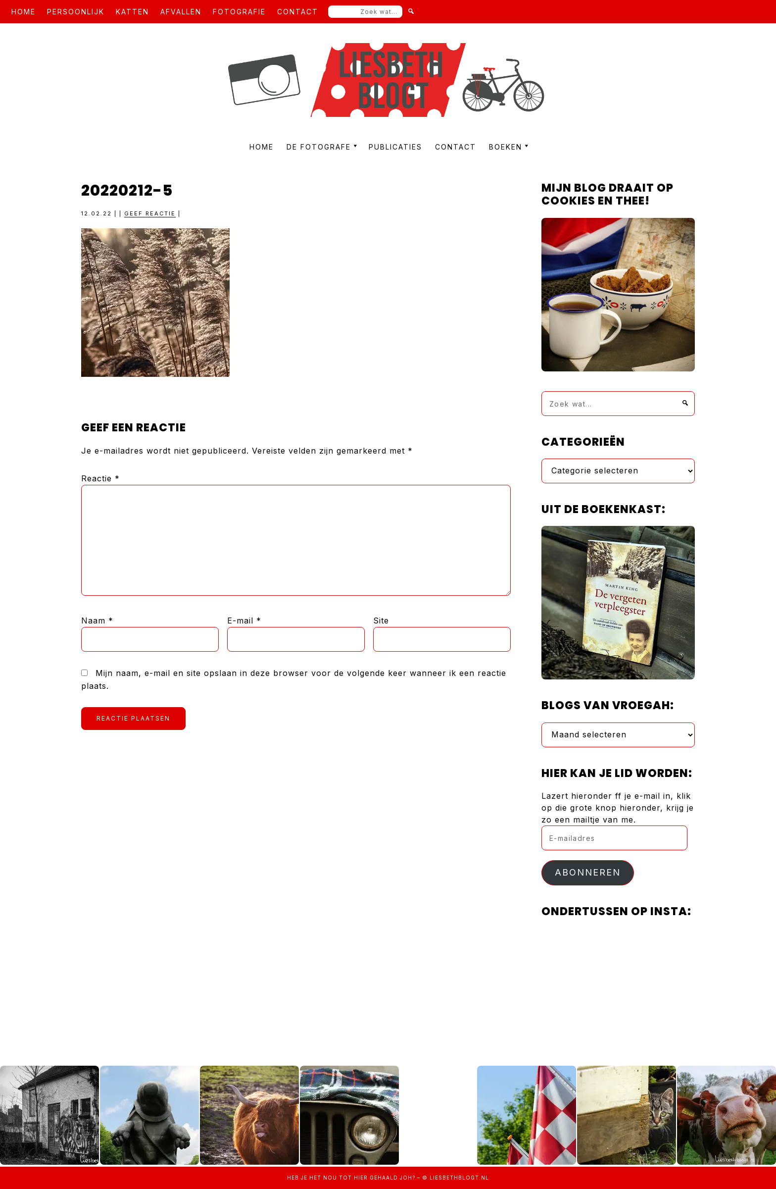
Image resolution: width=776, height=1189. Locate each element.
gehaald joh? (392, 1178)
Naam (97, 620)
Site (381, 620)
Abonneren (588, 872)
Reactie (100, 478)
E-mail (244, 620)
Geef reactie (150, 213)
